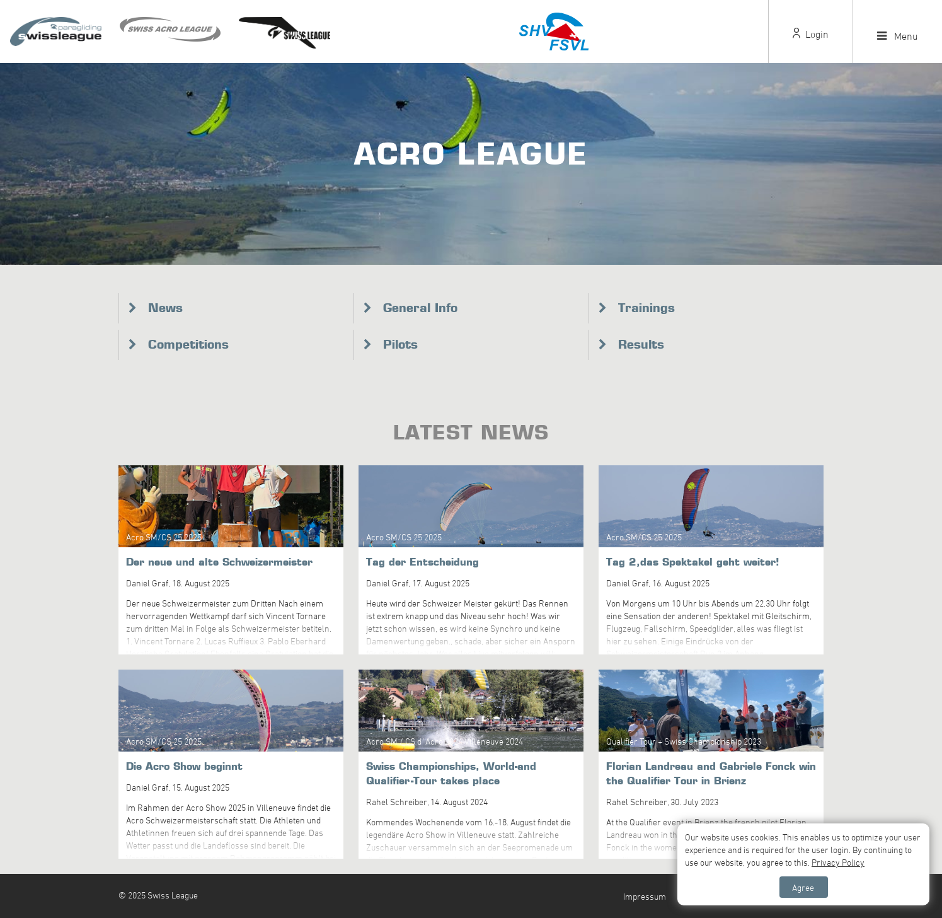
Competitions (188, 344)
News (165, 307)
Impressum (644, 896)
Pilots (400, 344)
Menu (897, 36)
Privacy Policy (838, 862)
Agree (803, 887)
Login (811, 34)
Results (641, 344)
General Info (420, 307)
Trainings (646, 307)
